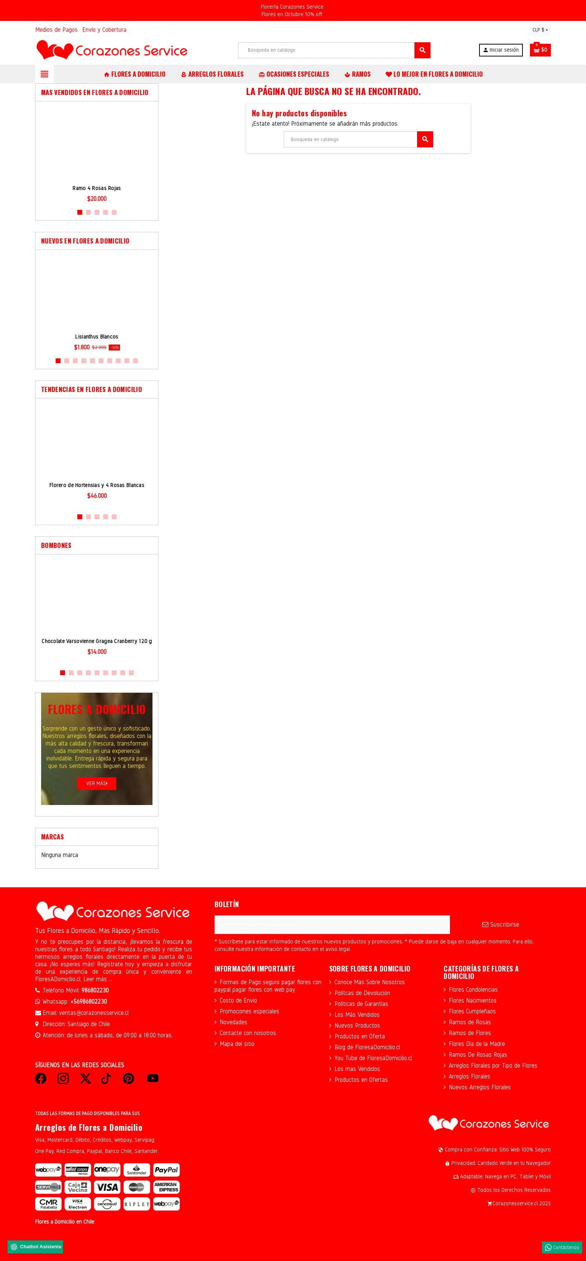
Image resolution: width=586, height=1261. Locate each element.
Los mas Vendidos (357, 1068)
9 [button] (126, 360)
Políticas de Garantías (361, 1003)
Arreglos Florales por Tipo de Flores (493, 1065)
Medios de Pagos (56, 29)
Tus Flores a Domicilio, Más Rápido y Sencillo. (97, 931)
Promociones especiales (249, 1011)
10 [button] (135, 360)
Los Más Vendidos (357, 1014)
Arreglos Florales (469, 1076)
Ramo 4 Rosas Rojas (97, 188)
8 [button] (118, 360)
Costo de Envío (238, 1000)
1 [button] (79, 212)
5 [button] (114, 212)
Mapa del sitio (237, 1043)
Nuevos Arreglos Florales (480, 1087)
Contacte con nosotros (248, 1033)
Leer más (96, 979)
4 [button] (105, 212)
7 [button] (109, 360)
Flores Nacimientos (473, 1000)
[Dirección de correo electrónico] (332, 924)
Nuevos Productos (357, 1025)
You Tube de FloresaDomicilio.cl (373, 1058)
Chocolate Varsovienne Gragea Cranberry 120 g (96, 641)
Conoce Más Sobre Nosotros (369, 982)
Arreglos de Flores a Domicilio (88, 1127)
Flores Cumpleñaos (472, 1011)
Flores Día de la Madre (477, 1043)
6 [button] (101, 360)
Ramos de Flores (470, 1033)
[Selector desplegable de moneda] (540, 30)
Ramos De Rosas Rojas (478, 1054)
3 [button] (97, 212)
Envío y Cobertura (104, 29)
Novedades (233, 1022)
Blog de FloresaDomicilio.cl (367, 1047)
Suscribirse (500, 924)
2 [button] (88, 212)
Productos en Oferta (359, 1036)
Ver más (97, 783)
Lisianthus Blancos (96, 337)
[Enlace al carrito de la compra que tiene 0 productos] (540, 50)
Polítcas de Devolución (362, 993)
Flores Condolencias (473, 989)
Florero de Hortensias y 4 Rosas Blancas (96, 485)
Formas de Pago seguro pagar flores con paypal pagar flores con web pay (268, 986)
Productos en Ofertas (361, 1079)
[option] (96, 154)
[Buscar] (334, 50)
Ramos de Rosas (470, 1022)
